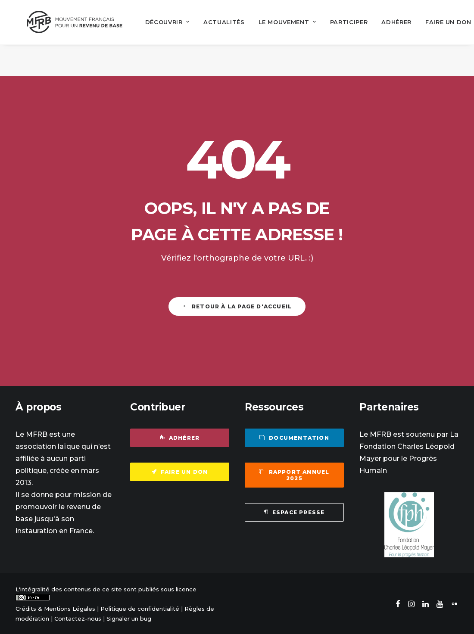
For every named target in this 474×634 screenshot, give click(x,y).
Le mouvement (278, 21)
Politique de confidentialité (139, 607)
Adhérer (387, 21)
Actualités (214, 21)
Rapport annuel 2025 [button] (295, 474)
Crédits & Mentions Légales (55, 607)
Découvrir (158, 21)
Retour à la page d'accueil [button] (237, 305)
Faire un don (439, 21)
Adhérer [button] (180, 437)
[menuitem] (158, 21)
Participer (340, 21)
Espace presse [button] (294, 511)
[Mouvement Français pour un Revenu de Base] (70, 21)
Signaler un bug (128, 617)
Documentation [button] (294, 437)
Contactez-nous (77, 617)
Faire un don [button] (180, 471)
